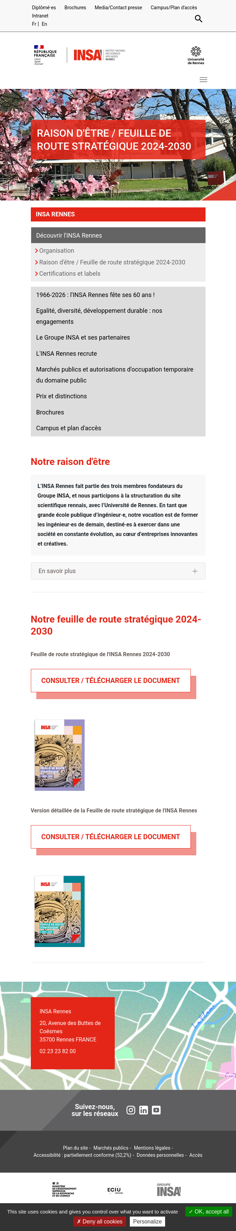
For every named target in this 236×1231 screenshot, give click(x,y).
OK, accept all (209, 1212)
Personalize (147, 1221)
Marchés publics (111, 1148)
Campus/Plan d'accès (174, 7)
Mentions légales (152, 1148)
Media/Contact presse (118, 7)
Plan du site (75, 1148)
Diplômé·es (44, 7)
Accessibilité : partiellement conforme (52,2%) (82, 1155)
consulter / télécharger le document (110, 680)
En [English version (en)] (44, 24)
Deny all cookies (100, 1221)
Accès (195, 1155)
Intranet (40, 16)
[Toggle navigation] (203, 80)
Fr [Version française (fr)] (34, 24)
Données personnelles (160, 1155)
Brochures (75, 7)
